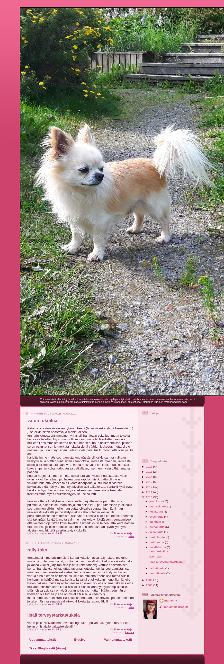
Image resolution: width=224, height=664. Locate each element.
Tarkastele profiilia (176, 606)
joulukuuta (157, 501)
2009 (149, 580)
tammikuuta (158, 573)
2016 (149, 471)
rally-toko (37, 550)
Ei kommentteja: (124, 533)
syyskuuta (157, 516)
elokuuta (156, 521)
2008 (149, 585)
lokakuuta (157, 511)
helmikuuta (157, 568)
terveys (129, 632)
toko (131, 536)
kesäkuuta (157, 531)
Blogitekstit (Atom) (52, 648)
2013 (149, 481)
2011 (149, 492)
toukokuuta (158, 537)
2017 (149, 466)
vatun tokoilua (42, 420)
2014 (149, 476)
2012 (149, 486)
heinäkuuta (157, 526)
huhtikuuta (157, 542)
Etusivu (80, 639)
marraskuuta (158, 506)
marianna (170, 600)
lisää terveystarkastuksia (53, 615)
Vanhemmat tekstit (118, 639)
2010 (149, 497)
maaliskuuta (158, 547)
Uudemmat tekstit (42, 639)
